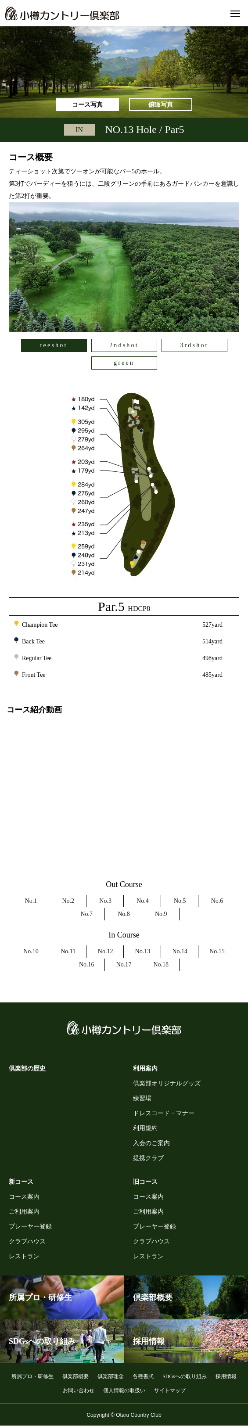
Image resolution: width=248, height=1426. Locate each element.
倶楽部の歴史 (27, 1068)
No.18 (161, 964)
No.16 (86, 964)
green (124, 362)
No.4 (143, 901)
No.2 (68, 901)
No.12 (105, 951)
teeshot (53, 345)
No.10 (31, 951)
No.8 (124, 914)
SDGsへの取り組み (184, 1376)
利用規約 (145, 1128)
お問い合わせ (78, 1390)
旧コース (145, 1181)
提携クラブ (148, 1158)
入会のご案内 (151, 1143)
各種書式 (143, 1376)
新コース (21, 1181)
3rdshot (194, 345)
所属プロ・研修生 (32, 1376)
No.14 (179, 951)
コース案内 (24, 1196)
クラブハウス (27, 1241)
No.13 (143, 951)
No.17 (124, 964)
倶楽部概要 (75, 1376)
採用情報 (226, 1376)
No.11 (68, 951)
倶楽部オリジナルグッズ (167, 1083)
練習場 (142, 1098)
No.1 (31, 901)
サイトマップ (170, 1390)
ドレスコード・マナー (163, 1113)
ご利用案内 (24, 1211)
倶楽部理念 (110, 1376)
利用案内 (145, 1068)
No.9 (161, 914)
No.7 (86, 914)
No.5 (180, 901)
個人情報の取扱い (124, 1390)
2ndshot (124, 345)
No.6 (217, 901)
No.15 (217, 951)
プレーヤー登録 (30, 1226)
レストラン (24, 1256)
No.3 (105, 901)
